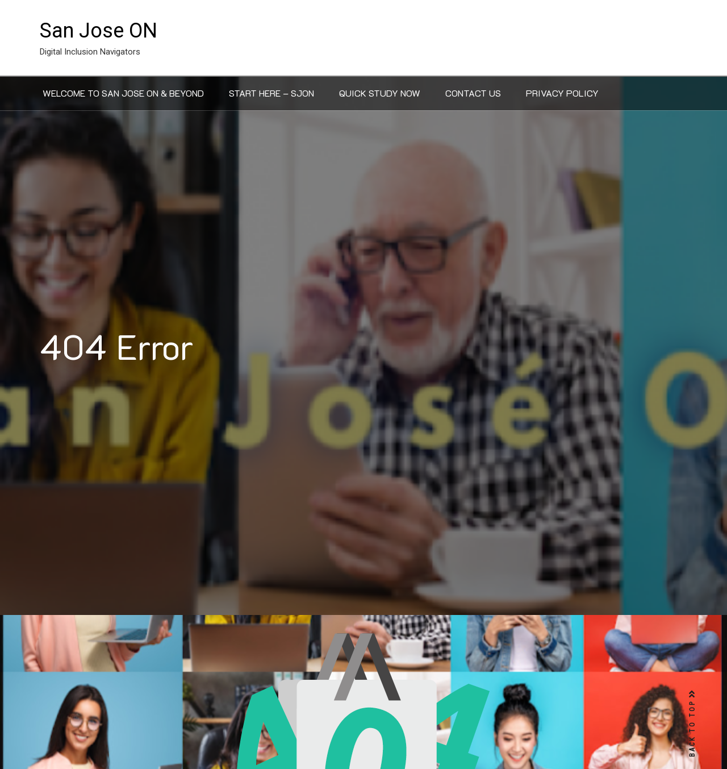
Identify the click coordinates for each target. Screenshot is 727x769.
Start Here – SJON (271, 93)
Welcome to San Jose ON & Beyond (123, 93)
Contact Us (473, 93)
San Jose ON (98, 31)
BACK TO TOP (692, 724)
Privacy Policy (562, 93)
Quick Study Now (379, 93)
